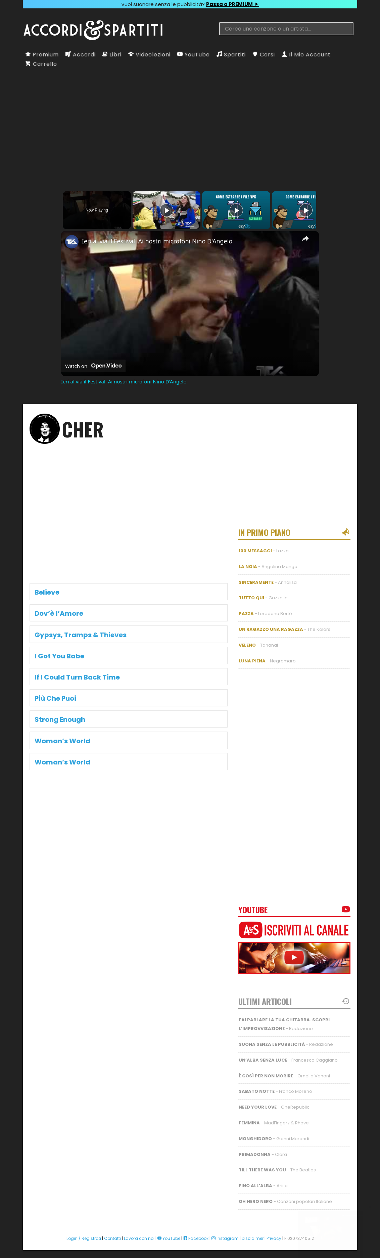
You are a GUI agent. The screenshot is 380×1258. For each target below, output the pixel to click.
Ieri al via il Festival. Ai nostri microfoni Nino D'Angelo (157, 241)
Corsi (263, 54)
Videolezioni (149, 54)
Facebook (195, 1233)
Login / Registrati (83, 1233)
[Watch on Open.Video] (93, 366)
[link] (72, 241)
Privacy (274, 1233)
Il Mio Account (306, 54)
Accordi (80, 54)
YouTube (193, 54)
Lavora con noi (139, 1233)
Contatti (112, 1233)
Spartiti (231, 54)
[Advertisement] (190, 123)
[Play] (234, 210)
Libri (112, 54)
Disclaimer (253, 1233)
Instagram (225, 1233)
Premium (42, 54)
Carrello (41, 64)
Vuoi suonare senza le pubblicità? (190, 4)
